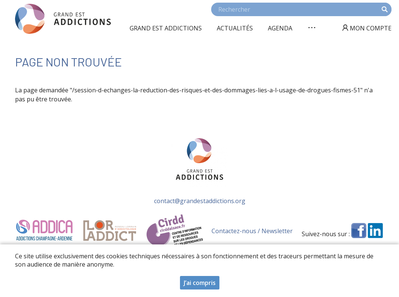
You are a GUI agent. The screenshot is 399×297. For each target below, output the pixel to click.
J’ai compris (200, 284)
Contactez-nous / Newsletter (252, 231)
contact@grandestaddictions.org (199, 201)
